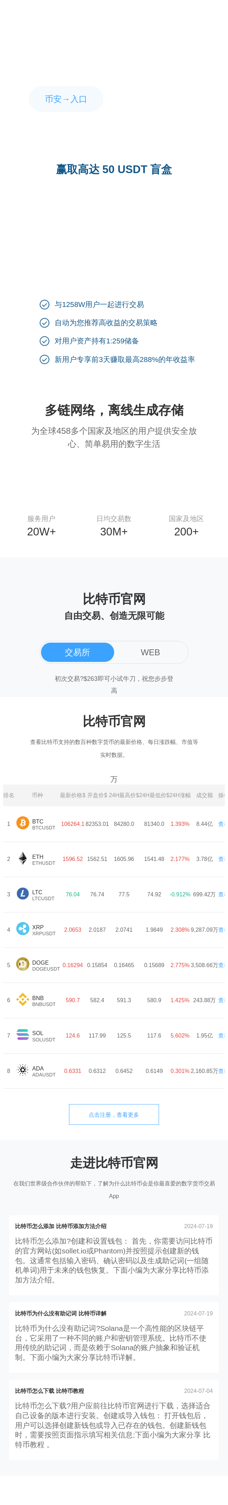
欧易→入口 (162, 99)
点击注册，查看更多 (114, 1115)
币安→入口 (66, 99)
